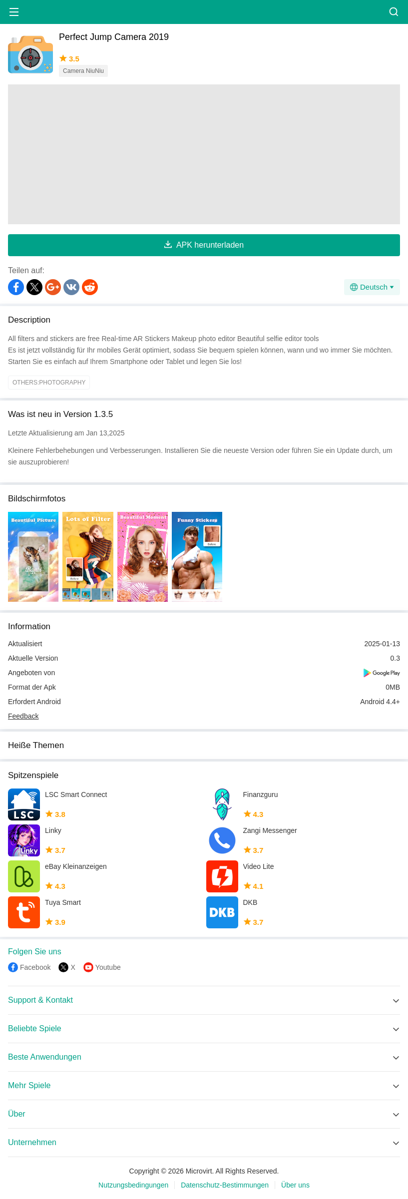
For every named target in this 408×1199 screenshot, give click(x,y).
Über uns (295, 1185)
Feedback (23, 716)
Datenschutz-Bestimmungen (225, 1185)
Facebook (35, 967)
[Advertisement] (204, 154)
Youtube (108, 967)
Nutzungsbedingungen (133, 1185)
